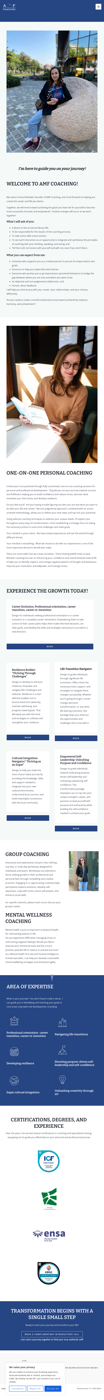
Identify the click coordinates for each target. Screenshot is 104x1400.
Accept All (53, 1388)
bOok (50, 646)
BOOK (28, 737)
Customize (18, 1388)
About (24, 1362)
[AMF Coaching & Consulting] (11, 7)
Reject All (35, 1388)
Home (24, 1359)
